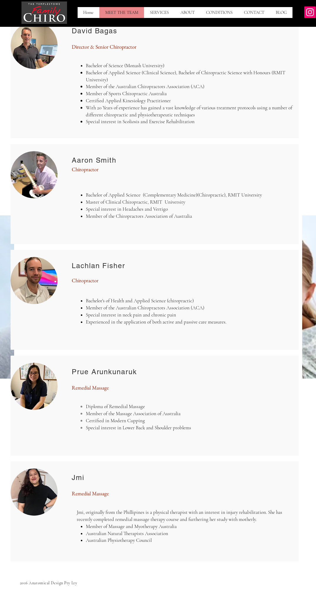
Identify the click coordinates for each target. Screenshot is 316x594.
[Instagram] (310, 12)
